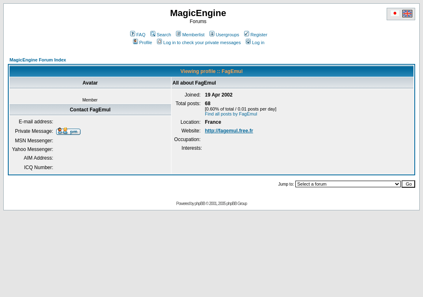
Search (160, 34)
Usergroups (224, 34)
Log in (255, 42)
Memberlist (190, 34)
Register (255, 34)
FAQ (137, 34)
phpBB (200, 203)
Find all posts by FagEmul (231, 113)
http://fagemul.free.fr (229, 131)
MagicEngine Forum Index (38, 59)
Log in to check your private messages (199, 42)
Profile (142, 42)
